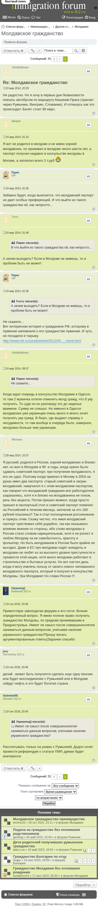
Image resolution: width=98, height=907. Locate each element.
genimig (18, 837)
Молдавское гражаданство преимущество (49, 819)
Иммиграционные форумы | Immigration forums (41, 26)
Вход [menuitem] (92, 17)
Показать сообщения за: (49, 785)
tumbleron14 (21, 875)
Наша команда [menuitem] (69, 894)
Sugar (17, 860)
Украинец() (18, 588)
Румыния (74, 837)
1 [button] (60, 59)
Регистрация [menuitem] (74, 17)
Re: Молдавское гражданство (35, 82)
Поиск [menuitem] (26, 17)
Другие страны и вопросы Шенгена (63, 26)
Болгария (19, 863)
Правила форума (15, 42)
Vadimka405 (10, 695)
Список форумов (16, 26)
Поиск (76, 50)
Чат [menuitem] (38, 17)
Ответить (12, 50)
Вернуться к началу (93, 113)
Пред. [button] (54, 59)
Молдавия (81, 26)
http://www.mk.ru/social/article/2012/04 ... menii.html (42, 341)
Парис (15, 172)
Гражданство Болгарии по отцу (39, 856)
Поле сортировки (49, 791)
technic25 (19, 822)
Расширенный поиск (83, 50)
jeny (5, 651)
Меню (12, 17)
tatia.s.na (19, 849)
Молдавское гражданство (32, 33)
